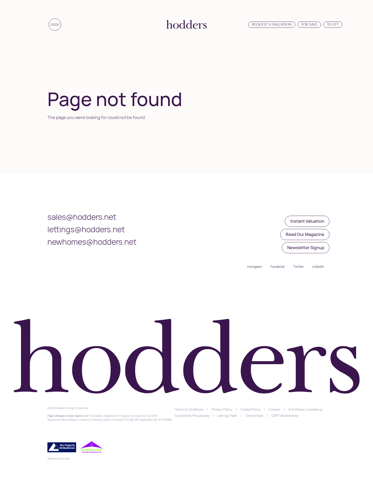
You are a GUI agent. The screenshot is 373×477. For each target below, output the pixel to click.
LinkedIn (318, 266)
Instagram (254, 266)
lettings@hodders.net (86, 229)
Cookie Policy (251, 409)
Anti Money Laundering (305, 409)
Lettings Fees (227, 415)
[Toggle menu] (55, 24)
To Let (333, 24)
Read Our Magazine (305, 234)
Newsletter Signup (305, 247)
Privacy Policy (222, 409)
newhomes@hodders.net (92, 241)
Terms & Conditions (189, 409)
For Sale (309, 24)
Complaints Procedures (192, 415)
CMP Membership (284, 415)
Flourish (65, 458)
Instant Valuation (307, 221)
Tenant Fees (254, 415)
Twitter (298, 266)
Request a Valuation (272, 24)
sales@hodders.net (81, 217)
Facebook (278, 266)
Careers (274, 409)
